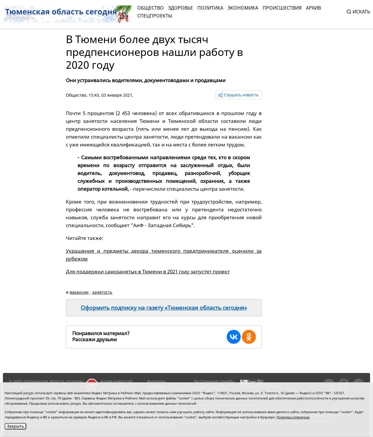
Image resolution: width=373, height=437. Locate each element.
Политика (210, 8)
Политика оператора (293, 417)
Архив (313, 8)
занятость (102, 292)
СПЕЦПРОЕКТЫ (154, 16)
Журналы (156, 381)
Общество (150, 8)
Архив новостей (116, 381)
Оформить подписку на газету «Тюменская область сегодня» (164, 308)
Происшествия (282, 8)
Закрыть (15, 426)
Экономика (243, 8)
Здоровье (180, 8)
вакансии (79, 292)
